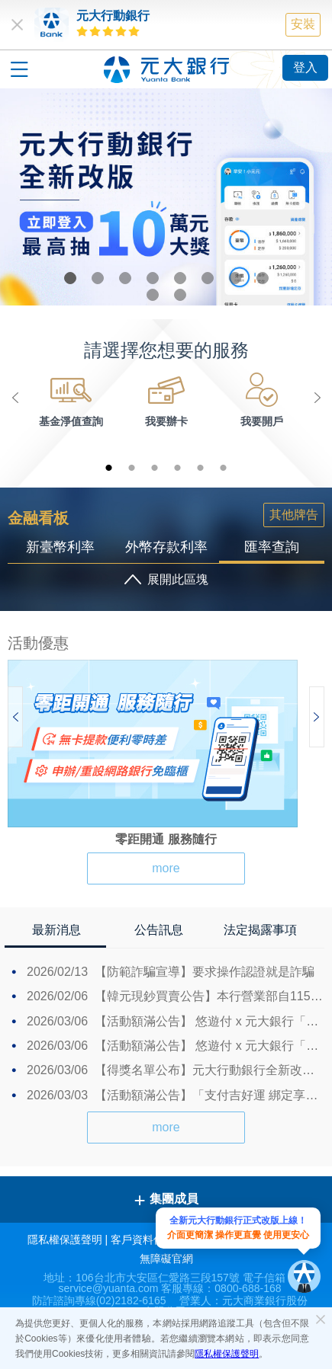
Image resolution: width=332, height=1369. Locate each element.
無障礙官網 (166, 1258)
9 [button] (153, 295)
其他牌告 (293, 514)
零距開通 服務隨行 (165, 839)
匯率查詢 (271, 547)
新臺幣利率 (60, 547)
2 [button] (98, 278)
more (165, 868)
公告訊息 (158, 929)
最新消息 (56, 929)
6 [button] (207, 278)
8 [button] (262, 278)
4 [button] (153, 278)
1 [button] (70, 278)
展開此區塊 (177, 579)
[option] (166, 196)
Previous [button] (15, 397)
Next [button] (316, 397)
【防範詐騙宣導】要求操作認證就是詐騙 (170, 971)
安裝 (303, 24)
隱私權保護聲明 (227, 1353)
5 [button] (180, 278)
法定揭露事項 (260, 929)
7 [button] (235, 278)
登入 (305, 67)
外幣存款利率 (166, 547)
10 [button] (180, 295)
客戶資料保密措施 (153, 1239)
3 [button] (125, 278)
